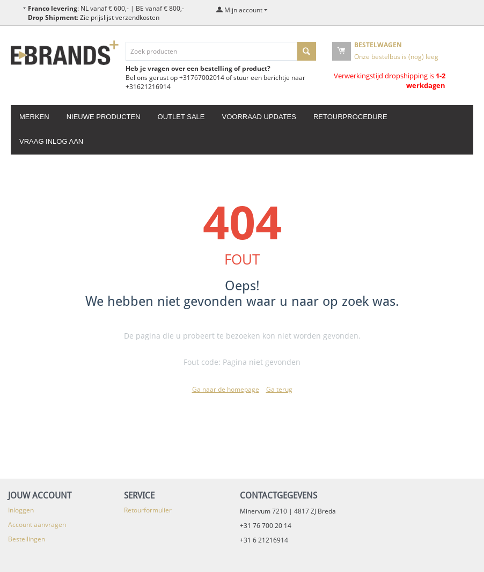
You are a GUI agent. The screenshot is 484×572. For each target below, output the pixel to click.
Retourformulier (148, 510)
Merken (34, 117)
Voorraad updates (259, 117)
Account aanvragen (37, 524)
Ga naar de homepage (225, 389)
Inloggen (21, 510)
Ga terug (279, 389)
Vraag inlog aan (51, 141)
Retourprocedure (350, 117)
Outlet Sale (181, 117)
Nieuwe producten (104, 117)
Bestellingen (26, 539)
